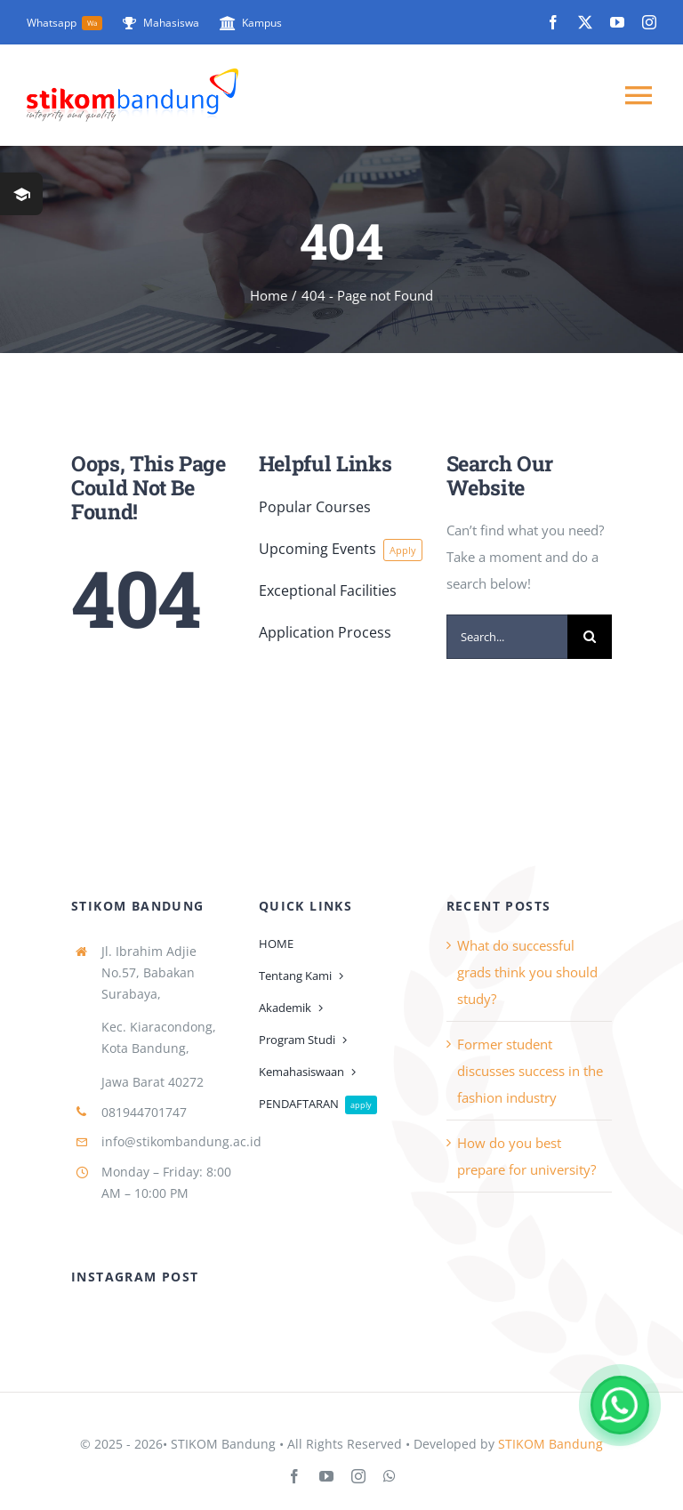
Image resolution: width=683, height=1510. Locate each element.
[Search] (589, 636)
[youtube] (617, 22)
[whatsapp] (389, 1476)
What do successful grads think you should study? (527, 972)
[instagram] (649, 22)
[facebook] (553, 22)
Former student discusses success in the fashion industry (530, 1070)
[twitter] (585, 22)
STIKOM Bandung (550, 1443)
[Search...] (507, 636)
